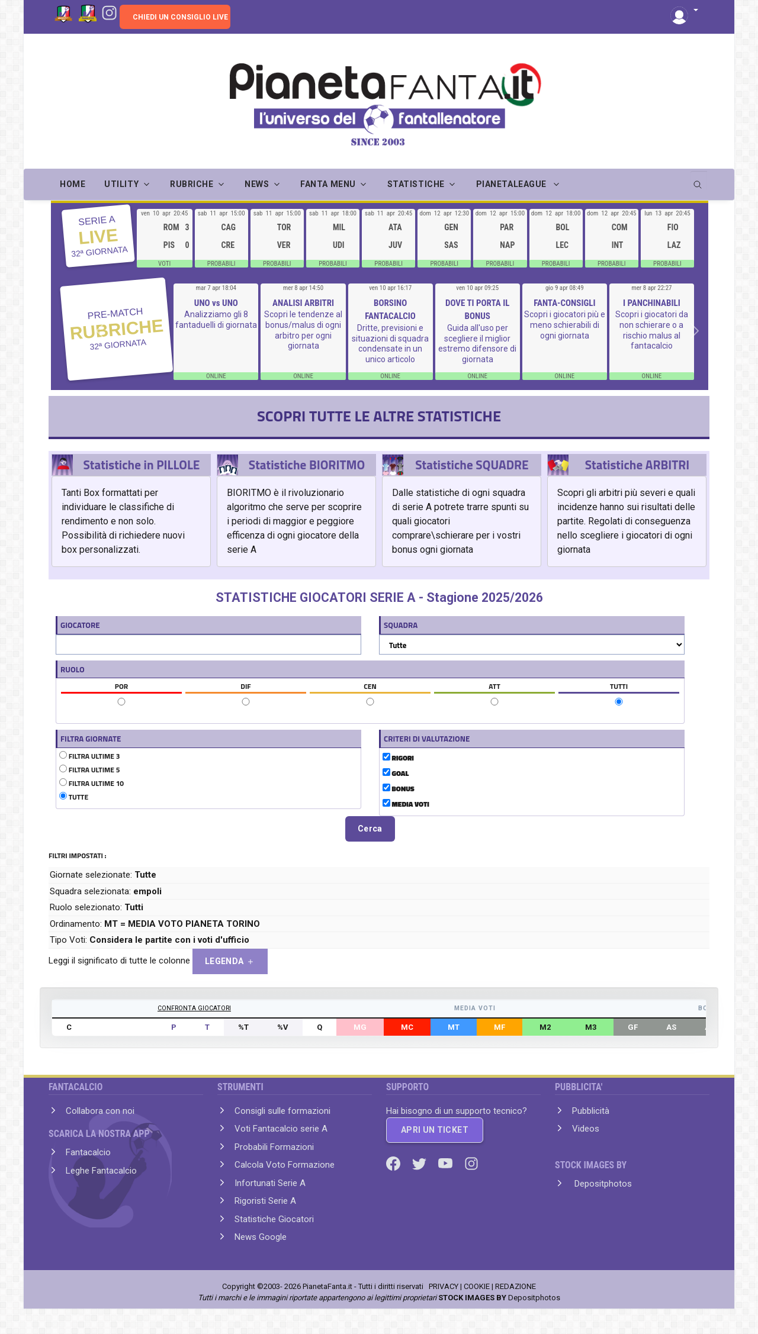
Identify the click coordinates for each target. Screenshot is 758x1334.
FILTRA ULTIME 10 (91, 783)
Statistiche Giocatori (274, 1219)
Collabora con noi (100, 1111)
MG (360, 1027)
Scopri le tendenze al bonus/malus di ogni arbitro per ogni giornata (303, 330)
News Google (261, 1237)
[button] (684, 11)
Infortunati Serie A (270, 1183)
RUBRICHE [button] (191, 184)
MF (499, 1027)
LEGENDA (230, 961)
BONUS (399, 789)
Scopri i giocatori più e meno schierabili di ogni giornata (564, 325)
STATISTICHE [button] (416, 184)
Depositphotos (602, 1183)
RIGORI (398, 758)
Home (72, 184)
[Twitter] (420, 1163)
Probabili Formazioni (274, 1147)
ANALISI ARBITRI (303, 303)
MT (454, 1027)
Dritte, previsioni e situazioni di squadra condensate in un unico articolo (390, 343)
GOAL (396, 773)
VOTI (164, 264)
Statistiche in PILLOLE (141, 464)
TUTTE (73, 797)
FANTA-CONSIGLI (564, 303)
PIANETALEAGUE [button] (512, 184)
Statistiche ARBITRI (637, 464)
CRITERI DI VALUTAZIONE (427, 739)
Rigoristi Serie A (265, 1201)
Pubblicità (590, 1111)
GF (633, 1027)
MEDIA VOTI (406, 804)
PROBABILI (221, 264)
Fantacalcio (88, 1152)
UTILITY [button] (121, 184)
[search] (699, 180)
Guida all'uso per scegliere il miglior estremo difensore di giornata (477, 343)
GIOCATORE (80, 625)
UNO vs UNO (216, 303)
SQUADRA (400, 625)
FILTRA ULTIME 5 (89, 770)
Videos (585, 1128)
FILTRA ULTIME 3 (89, 756)
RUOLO (72, 669)
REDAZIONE (515, 1286)
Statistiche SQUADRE (471, 464)
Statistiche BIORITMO (307, 464)
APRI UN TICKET (434, 1130)
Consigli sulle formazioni (282, 1111)
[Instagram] (109, 12)
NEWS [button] (257, 184)
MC (407, 1027)
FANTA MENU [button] (328, 184)
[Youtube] (446, 1163)
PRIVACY (443, 1286)
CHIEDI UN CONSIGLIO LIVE (180, 17)
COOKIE (477, 1286)
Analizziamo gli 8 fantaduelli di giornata (216, 320)
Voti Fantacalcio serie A (281, 1128)
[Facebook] (394, 1163)
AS (671, 1027)
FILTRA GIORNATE (90, 739)
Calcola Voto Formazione (285, 1164)
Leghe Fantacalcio (101, 1170)
